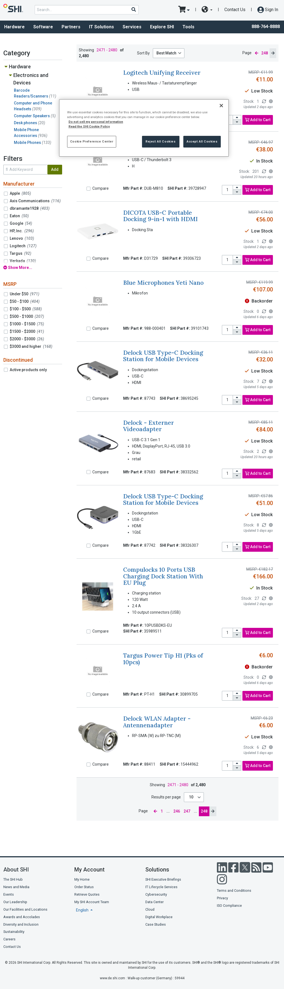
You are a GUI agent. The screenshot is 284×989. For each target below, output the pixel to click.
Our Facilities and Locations (25, 909)
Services (132, 26)
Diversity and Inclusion (21, 924)
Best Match (166, 53)
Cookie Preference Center (91, 141)
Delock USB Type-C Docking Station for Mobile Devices (163, 356)
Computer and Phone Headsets (33, 106)
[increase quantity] (237, 117)
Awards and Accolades (21, 917)
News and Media (16, 887)
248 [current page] (264, 53)
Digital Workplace (159, 917)
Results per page (166, 797)
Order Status (84, 887)
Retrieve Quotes (87, 894)
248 (204, 811)
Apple (20, 193)
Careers (9, 939)
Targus (20, 253)
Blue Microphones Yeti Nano (163, 282)
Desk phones (29, 123)
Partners (71, 26)
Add (55, 169)
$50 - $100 (25, 301)
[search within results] (25, 169)
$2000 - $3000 (27, 339)
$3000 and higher (31, 346)
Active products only (28, 370)
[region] (144, 128)
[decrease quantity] (237, 122)
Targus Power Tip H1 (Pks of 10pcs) (163, 659)
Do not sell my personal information (96, 122)
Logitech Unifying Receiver (162, 72)
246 (176, 811)
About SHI (16, 869)
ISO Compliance (229, 905)
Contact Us (234, 9)
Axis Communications (35, 201)
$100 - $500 (26, 309)
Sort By (143, 53)
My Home (82, 879)
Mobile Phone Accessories (30, 133)
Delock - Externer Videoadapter (148, 426)
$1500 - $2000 (27, 331)
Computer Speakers (35, 116)
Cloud (149, 909)
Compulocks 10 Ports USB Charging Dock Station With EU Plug (163, 576)
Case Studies (155, 924)
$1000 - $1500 (27, 324)
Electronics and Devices (30, 79)
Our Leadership (15, 902)
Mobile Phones (32, 142)
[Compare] (88, 189)
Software (43, 26)
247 (187, 811)
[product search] (87, 9)
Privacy (222, 898)
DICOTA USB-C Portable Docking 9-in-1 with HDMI (160, 216)
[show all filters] (32, 267)
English (82, 910)
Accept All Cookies (202, 141)
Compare (100, 188)
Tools (188, 26)
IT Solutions (101, 26)
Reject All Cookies (161, 141)
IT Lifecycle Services (161, 887)
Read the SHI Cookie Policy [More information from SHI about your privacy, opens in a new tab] (89, 126)
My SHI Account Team (91, 902)
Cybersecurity (156, 894)
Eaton (19, 216)
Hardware (20, 66)
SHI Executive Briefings (163, 879)
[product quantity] (227, 190)
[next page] (273, 53)
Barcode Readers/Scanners (35, 93)
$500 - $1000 (27, 316)
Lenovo (22, 238)
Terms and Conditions (234, 890)
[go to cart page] (184, 9)
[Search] (133, 9)
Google (21, 223)
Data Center (154, 902)
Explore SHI (162, 26)
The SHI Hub (13, 879)
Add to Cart (257, 120)
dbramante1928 (30, 208)
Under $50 (24, 294)
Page (247, 53)
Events (8, 894)
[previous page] (256, 53)
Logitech (23, 246)
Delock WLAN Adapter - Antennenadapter (157, 722)
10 (191, 797)
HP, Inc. (22, 231)
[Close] (221, 105)
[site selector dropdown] (207, 9)
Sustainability (13, 932)
